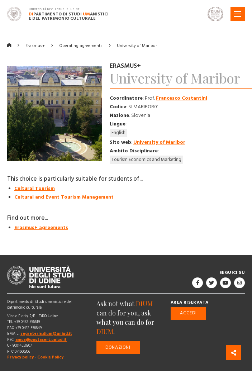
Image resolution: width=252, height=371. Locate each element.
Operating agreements (81, 46)
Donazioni (117, 347)
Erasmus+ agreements (41, 227)
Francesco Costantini (181, 98)
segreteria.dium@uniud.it (46, 333)
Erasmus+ (35, 46)
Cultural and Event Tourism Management (64, 197)
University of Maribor (137, 46)
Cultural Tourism (34, 188)
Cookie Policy (50, 357)
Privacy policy (20, 357)
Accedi (188, 313)
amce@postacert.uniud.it (41, 339)
